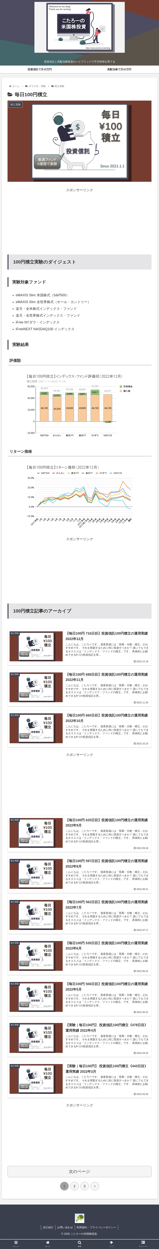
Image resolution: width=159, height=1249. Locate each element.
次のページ (79, 1171)
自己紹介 (48, 1227)
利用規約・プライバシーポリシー (96, 1227)
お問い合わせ (65, 1227)
